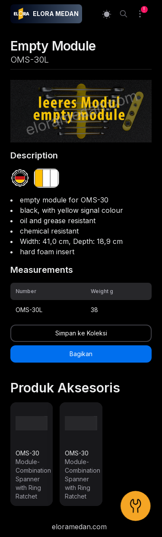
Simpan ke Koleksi (81, 333)
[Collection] (143, 13)
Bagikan (81, 353)
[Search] (123, 13)
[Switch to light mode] (107, 14)
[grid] (81, 300)
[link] (31, 454)
